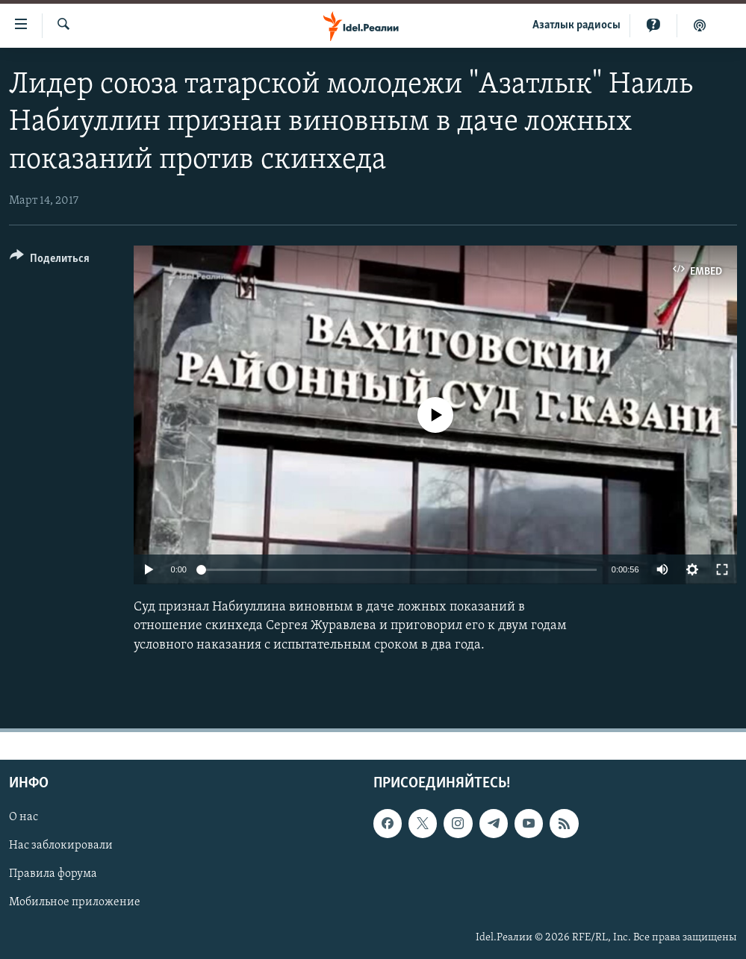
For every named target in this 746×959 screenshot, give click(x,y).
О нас (23, 817)
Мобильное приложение (74, 902)
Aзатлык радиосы (576, 25)
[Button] (50, 261)
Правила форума (53, 874)
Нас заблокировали (61, 846)
